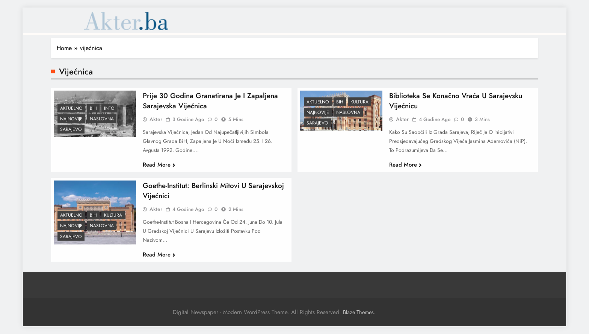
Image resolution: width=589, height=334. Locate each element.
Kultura (359, 105)
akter (156, 123)
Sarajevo (71, 133)
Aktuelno (71, 112)
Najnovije (71, 122)
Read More (159, 168)
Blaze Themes (358, 312)
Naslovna (102, 122)
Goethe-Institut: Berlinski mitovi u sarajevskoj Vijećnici (213, 194)
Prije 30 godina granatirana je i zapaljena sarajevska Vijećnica (210, 104)
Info (109, 112)
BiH (93, 112)
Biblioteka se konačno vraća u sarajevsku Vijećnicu (455, 104)
